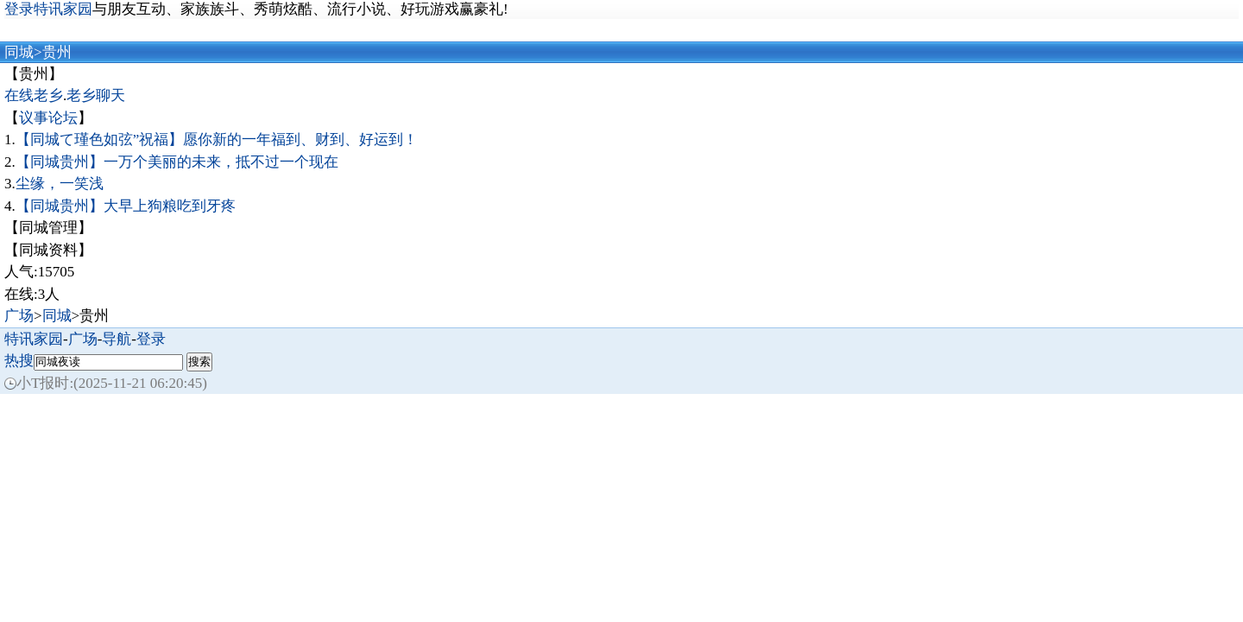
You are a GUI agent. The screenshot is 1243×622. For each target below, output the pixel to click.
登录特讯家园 (48, 9)
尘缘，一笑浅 (60, 183)
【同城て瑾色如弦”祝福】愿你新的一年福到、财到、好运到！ (217, 139)
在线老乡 (33, 95)
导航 (116, 339)
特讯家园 (33, 339)
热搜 (19, 360)
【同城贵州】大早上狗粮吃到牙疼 (126, 206)
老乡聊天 (95, 95)
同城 (19, 52)
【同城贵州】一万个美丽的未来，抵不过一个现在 (177, 162)
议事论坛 (48, 118)
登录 (151, 339)
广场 (19, 316)
